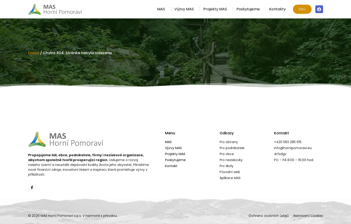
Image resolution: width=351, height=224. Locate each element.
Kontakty (277, 9)
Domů (33, 53)
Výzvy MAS (185, 9)
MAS (162, 9)
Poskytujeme (249, 9)
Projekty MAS (216, 9)
